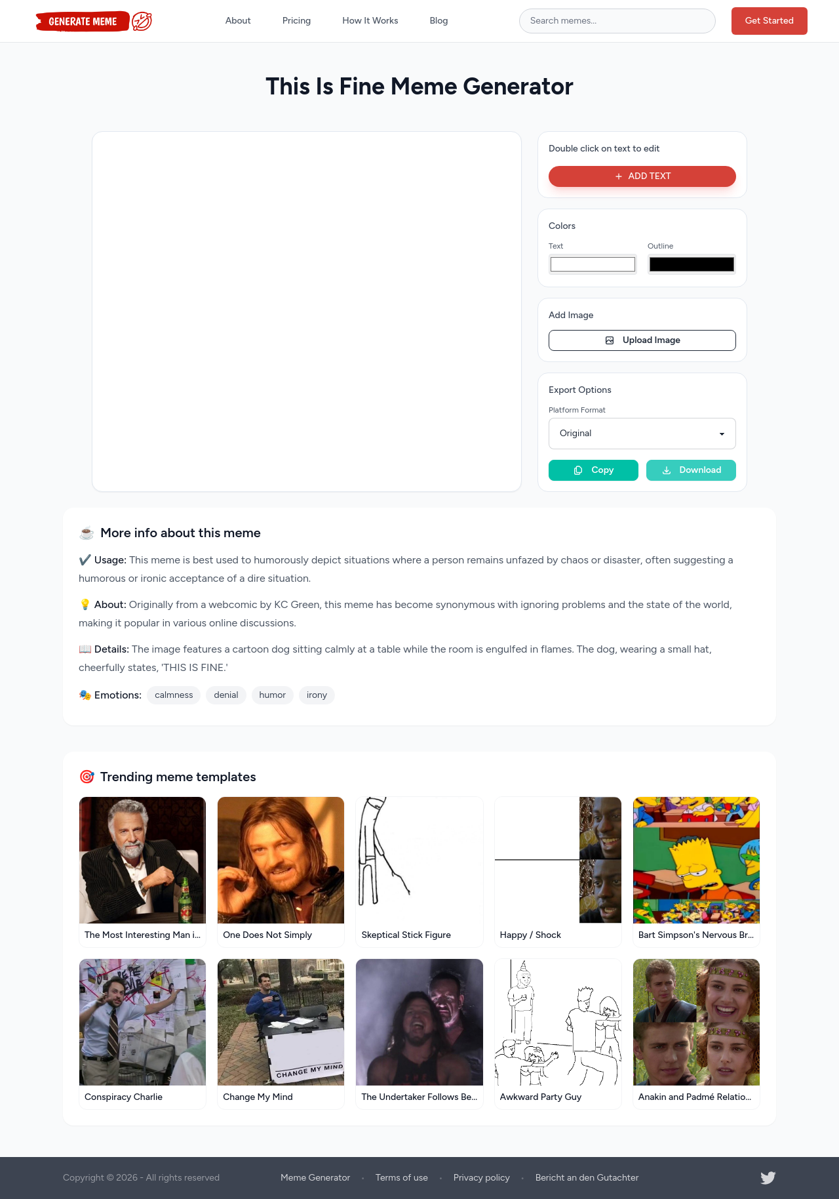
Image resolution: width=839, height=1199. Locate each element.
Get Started (769, 20)
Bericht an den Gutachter (587, 1177)
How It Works (370, 20)
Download (691, 470)
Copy (593, 470)
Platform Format (577, 410)
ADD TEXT (642, 176)
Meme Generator (315, 1177)
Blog (439, 20)
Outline (660, 246)
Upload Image (642, 340)
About (238, 20)
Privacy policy (482, 1177)
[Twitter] (768, 1178)
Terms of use (402, 1177)
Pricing (297, 20)
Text (556, 246)
